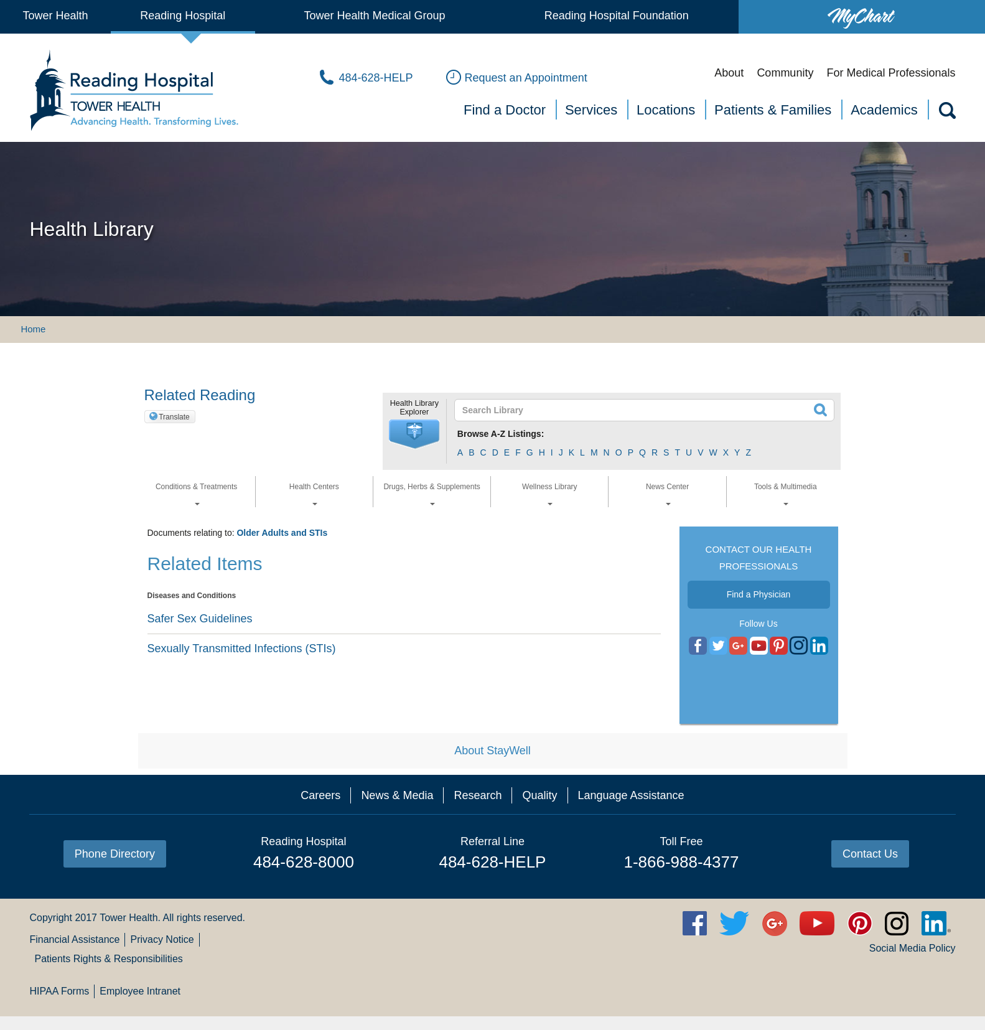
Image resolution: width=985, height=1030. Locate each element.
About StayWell (492, 750)
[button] (414, 434)
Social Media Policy (912, 948)
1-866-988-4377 (681, 862)
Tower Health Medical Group (374, 15)
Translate (174, 417)
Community (785, 73)
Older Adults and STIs (281, 533)
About (729, 73)
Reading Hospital (182, 15)
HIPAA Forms (59, 991)
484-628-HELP (492, 862)
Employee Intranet (140, 991)
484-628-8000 (303, 862)
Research (478, 795)
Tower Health (55, 15)
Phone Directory (115, 854)
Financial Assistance (74, 939)
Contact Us (870, 854)
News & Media (397, 795)
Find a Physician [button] (759, 594)
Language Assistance (631, 795)
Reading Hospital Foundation (616, 15)
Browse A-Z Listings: (500, 434)
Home (33, 329)
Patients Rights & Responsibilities (108, 958)
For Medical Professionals (890, 73)
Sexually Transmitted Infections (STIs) (241, 648)
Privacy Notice (162, 939)
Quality (539, 795)
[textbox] (637, 410)
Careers (320, 795)
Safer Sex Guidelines (200, 618)
